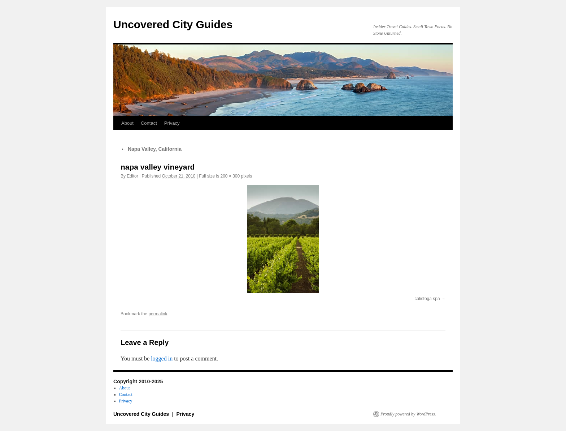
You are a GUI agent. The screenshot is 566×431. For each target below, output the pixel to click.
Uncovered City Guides (172, 24)
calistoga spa (427, 298)
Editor (132, 176)
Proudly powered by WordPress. (408, 414)
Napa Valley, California (151, 149)
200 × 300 (230, 176)
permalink (157, 313)
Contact (149, 123)
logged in (162, 358)
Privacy (172, 123)
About (127, 123)
